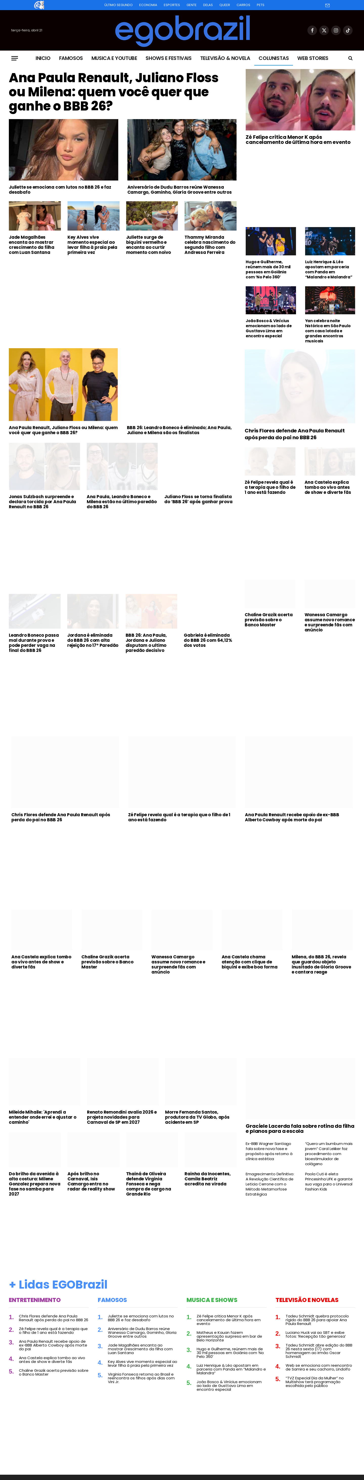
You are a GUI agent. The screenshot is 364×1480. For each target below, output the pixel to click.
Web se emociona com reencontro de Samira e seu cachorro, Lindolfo (319, 1367)
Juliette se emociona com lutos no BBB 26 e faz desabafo (60, 190)
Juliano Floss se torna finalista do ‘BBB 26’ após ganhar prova (198, 499)
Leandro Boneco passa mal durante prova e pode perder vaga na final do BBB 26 (34, 643)
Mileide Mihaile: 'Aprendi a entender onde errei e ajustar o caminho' (42, 1117)
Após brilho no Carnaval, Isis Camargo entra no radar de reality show (91, 1181)
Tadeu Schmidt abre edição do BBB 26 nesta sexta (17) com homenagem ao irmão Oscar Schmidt (319, 1350)
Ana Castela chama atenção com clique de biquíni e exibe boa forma (250, 961)
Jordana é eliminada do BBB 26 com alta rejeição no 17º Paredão (92, 640)
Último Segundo (118, 5)
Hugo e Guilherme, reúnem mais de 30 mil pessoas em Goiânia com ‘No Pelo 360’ (268, 269)
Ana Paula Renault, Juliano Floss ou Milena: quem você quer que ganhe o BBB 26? (113, 92)
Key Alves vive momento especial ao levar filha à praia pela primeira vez (92, 245)
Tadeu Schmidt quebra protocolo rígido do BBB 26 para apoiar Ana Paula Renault (317, 1320)
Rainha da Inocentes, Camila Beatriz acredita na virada (208, 1178)
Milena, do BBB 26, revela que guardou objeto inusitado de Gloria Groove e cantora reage (321, 964)
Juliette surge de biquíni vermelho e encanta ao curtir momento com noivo (148, 245)
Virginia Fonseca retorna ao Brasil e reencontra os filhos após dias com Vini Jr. (141, 1378)
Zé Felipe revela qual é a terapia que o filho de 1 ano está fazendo (270, 487)
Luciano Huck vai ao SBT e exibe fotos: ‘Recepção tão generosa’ (316, 1334)
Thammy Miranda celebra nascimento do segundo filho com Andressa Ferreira (210, 245)
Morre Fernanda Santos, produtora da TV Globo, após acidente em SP (197, 1117)
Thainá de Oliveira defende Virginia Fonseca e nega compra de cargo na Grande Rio (148, 1184)
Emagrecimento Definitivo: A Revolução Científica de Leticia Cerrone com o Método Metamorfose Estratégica (270, 1184)
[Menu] (14, 58)
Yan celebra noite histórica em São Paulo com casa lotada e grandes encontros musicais (328, 331)
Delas (208, 5)
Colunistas (274, 58)
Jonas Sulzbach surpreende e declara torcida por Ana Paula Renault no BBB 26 (42, 501)
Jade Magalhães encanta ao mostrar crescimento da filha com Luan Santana (31, 245)
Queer (224, 5)
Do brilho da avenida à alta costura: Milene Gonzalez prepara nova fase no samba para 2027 (34, 1184)
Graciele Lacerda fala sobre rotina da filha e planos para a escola (300, 1128)
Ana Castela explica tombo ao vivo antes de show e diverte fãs (328, 487)
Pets (260, 5)
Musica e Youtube (114, 58)
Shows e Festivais (168, 58)
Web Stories (312, 58)
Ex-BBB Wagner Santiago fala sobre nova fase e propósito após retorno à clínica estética (269, 1151)
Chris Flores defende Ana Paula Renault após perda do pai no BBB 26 (295, 434)
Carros (243, 5)
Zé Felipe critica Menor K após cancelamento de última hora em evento (298, 140)
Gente (192, 5)
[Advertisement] (123, 296)
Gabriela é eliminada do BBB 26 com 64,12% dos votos (208, 640)
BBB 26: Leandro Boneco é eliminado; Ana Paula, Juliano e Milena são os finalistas (179, 430)
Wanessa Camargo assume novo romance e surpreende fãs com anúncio (330, 622)
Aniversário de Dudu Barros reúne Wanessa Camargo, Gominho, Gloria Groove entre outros (179, 190)
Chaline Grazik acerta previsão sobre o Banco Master (269, 619)
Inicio (43, 58)
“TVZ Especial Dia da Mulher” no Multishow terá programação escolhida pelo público (315, 1381)
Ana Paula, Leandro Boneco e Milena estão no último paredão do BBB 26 (122, 501)
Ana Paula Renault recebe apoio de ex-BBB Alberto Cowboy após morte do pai (292, 817)
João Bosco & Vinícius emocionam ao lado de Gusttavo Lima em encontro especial (268, 328)
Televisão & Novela (225, 58)
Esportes (172, 5)
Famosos (71, 58)
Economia (148, 5)
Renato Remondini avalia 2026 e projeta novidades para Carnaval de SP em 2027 (122, 1117)
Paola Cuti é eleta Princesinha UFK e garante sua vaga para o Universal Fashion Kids (329, 1182)
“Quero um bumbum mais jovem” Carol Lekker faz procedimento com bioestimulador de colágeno (329, 1153)
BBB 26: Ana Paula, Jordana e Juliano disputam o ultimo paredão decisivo (146, 643)
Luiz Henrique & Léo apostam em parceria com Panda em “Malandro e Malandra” (328, 269)
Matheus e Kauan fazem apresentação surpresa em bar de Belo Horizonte (229, 1336)
